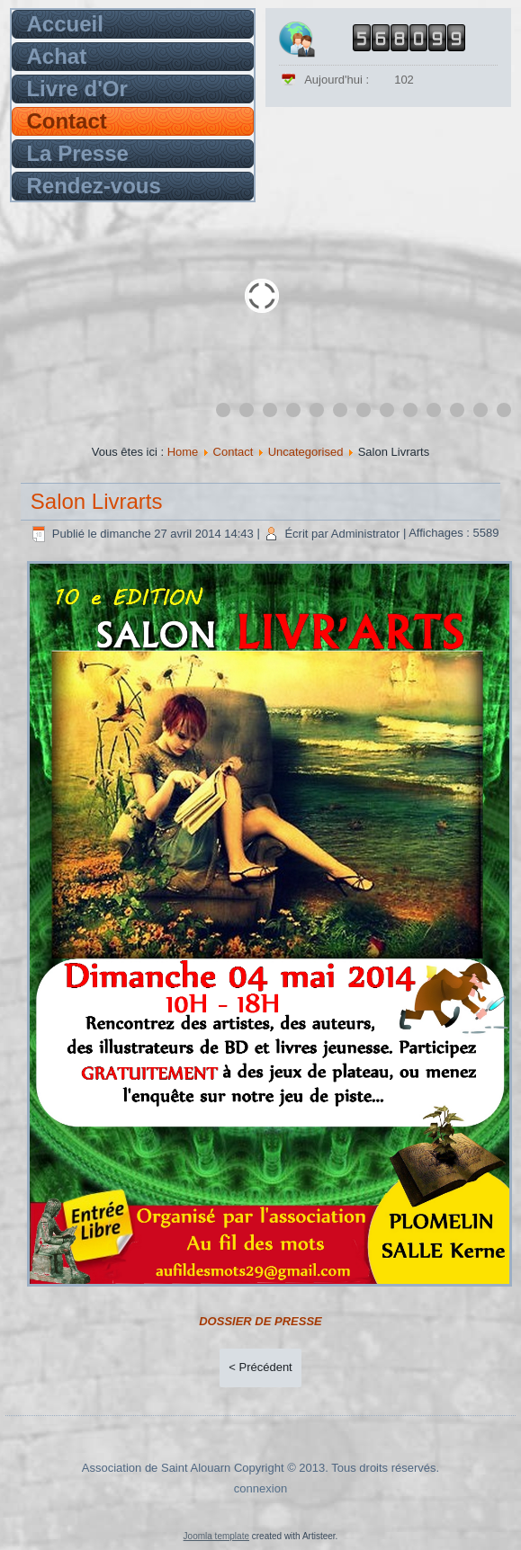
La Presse (77, 153)
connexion (260, 1488)
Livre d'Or (76, 88)
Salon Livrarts (97, 501)
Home (183, 452)
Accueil (64, 24)
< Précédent (260, 1367)
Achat (56, 56)
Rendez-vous (93, 186)
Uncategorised (306, 452)
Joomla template (216, 1536)
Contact (66, 121)
